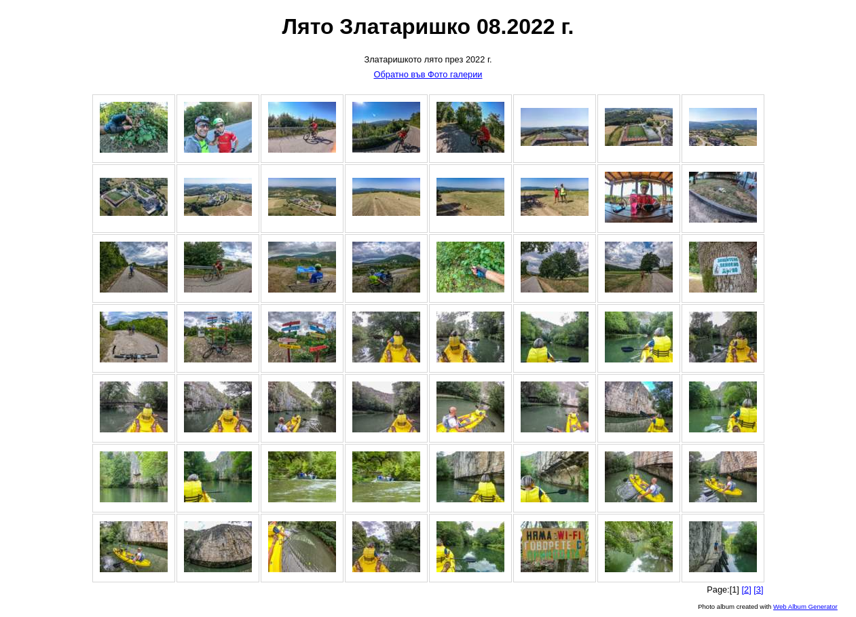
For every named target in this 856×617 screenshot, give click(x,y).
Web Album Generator (805, 606)
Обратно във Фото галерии (427, 74)
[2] (746, 589)
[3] (758, 589)
